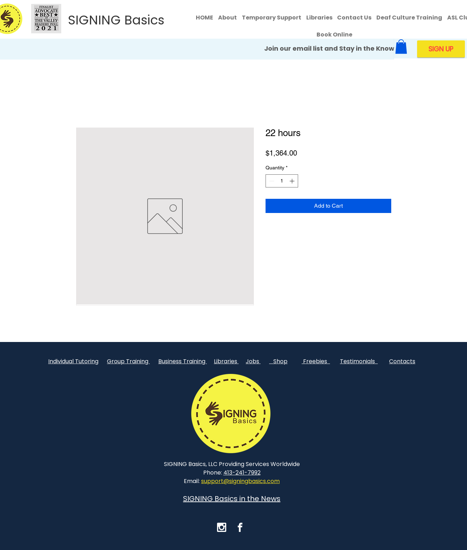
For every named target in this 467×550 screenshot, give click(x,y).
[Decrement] (271, 181)
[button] (401, 46)
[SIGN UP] (441, 48)
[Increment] (292, 181)
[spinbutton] (281, 181)
